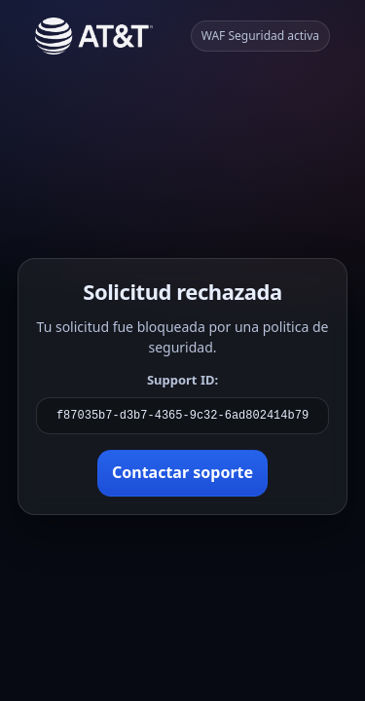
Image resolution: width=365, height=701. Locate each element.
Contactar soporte (182, 472)
